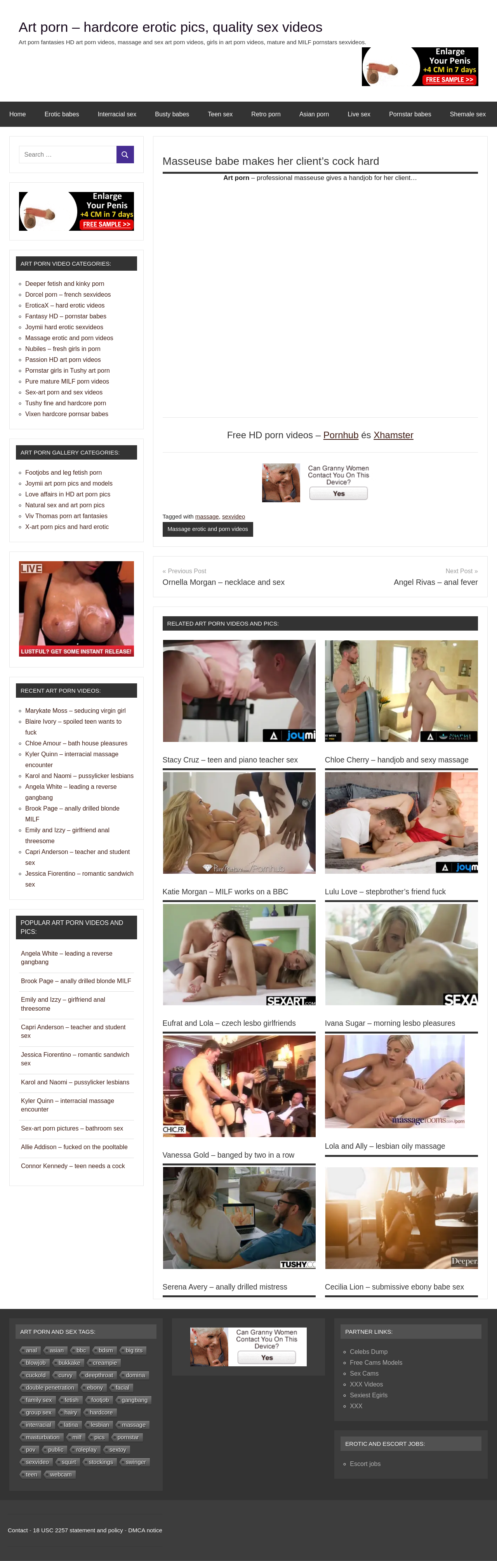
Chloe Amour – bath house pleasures (76, 743)
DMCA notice (145, 1530)
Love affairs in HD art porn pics (67, 494)
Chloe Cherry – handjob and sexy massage (399, 759)
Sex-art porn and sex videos (64, 392)
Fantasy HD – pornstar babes (65, 316)
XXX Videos (366, 1384)
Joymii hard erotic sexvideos (64, 327)
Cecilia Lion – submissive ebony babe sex (397, 1287)
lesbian (100, 1425)
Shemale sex (468, 114)
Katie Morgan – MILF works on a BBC (228, 891)
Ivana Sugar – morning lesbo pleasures (392, 1023)
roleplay (86, 1450)
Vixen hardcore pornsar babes (66, 414)
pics (99, 1437)
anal (31, 1350)
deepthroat (99, 1375)
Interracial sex (117, 114)
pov (30, 1450)
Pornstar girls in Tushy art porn (67, 370)
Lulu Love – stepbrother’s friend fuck (387, 891)
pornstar (128, 1437)
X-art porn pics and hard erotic (67, 527)
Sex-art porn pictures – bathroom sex (72, 1128)
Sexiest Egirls (369, 1395)
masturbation (43, 1437)
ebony (95, 1388)
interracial (38, 1425)
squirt (69, 1462)
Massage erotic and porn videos (208, 529)
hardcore (101, 1412)
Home (17, 114)
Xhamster (394, 435)
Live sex (359, 114)
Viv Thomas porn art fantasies (66, 516)
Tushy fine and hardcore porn (65, 403)
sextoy (117, 1450)
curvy (66, 1375)
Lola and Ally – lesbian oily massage (387, 1146)
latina (71, 1425)
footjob (100, 1400)
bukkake (69, 1363)
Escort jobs (365, 1464)
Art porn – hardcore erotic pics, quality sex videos (188, 26)
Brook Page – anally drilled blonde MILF (76, 981)
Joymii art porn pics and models (69, 483)
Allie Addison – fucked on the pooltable (74, 1147)
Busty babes (172, 114)
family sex (39, 1400)
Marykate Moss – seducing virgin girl (75, 710)
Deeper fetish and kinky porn (64, 283)
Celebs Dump (369, 1352)
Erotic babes (62, 114)
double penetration (50, 1388)
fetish (72, 1400)
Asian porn (314, 114)
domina (135, 1375)
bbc (81, 1350)
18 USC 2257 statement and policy (78, 1530)
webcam (61, 1474)
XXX (356, 1406)
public (55, 1450)
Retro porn (266, 114)
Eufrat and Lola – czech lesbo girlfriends (232, 1023)
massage (207, 516)
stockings (101, 1462)
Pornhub (341, 435)
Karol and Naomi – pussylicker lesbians (79, 776)
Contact (18, 1530)
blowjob (36, 1363)
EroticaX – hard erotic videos (65, 305)
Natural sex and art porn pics (65, 505)
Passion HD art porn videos (63, 359)
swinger (136, 1462)
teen (31, 1474)
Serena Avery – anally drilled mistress (227, 1287)
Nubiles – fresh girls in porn (63, 349)
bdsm (106, 1350)
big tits (134, 1350)
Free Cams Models (376, 1363)
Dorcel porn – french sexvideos (68, 294)
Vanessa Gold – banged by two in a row (231, 1155)
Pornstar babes (410, 114)
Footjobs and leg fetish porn (63, 472)
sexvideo (233, 516)
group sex (39, 1412)
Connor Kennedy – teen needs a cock (73, 1166)
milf (77, 1437)
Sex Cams (364, 1374)
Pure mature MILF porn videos (67, 381)
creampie (105, 1363)
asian (57, 1350)
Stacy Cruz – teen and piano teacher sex (233, 759)
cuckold (36, 1375)
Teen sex (220, 114)
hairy (70, 1412)
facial (122, 1388)
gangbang (135, 1400)
